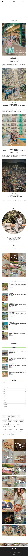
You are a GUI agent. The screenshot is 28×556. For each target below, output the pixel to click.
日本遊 (15, 396)
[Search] (25, 1)
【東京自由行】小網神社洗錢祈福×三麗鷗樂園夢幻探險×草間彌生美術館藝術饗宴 (17, 351)
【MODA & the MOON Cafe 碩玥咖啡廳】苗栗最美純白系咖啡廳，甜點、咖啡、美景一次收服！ (17, 372)
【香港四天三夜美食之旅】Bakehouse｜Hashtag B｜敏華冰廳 (14, 59)
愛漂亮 (14, 389)
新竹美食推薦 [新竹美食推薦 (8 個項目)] (12, 424)
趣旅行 (14, 393)
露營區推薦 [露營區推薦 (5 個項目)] (14, 434)
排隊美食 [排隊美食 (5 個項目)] (4, 421)
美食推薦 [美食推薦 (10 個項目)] (15, 429)
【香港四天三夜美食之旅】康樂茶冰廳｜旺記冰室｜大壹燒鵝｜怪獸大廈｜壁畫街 (14, 105)
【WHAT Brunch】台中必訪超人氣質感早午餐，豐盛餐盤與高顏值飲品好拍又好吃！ (17, 285)
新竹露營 (15, 404)
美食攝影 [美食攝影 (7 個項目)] (21, 429)
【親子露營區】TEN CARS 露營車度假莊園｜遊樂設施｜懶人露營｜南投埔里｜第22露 (17, 323)
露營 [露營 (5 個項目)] (3, 434)
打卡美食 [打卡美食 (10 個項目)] (22, 419)
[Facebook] (15, 248)
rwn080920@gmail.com (15, 241)
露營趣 (14, 400)
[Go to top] (14, 554)
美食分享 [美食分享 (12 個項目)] (10, 429)
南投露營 (15, 402)
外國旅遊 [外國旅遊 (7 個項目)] (14, 416)
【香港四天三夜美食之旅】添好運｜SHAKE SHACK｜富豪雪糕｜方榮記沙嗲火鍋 (14, 150)
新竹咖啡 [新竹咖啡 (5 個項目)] (10, 421)
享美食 (14, 383)
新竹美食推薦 (15, 387)
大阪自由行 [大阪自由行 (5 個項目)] (12, 419)
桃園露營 (15, 406)
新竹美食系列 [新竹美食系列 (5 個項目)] (19, 424)
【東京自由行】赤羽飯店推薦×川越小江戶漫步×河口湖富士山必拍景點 (17, 365)
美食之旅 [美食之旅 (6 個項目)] (4, 429)
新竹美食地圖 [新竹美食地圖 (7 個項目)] (5, 424)
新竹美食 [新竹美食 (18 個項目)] (21, 421)
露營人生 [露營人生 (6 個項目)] (8, 434)
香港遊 (15, 398)
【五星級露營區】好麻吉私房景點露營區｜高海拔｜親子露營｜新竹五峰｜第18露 (17, 314)
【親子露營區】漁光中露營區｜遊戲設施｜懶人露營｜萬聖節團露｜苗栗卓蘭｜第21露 (17, 304)
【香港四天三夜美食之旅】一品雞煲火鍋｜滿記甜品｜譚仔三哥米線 (14, 196)
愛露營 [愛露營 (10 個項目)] (17, 419)
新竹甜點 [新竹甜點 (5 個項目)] (15, 421)
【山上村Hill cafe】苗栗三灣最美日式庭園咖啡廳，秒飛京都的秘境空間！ (17, 333)
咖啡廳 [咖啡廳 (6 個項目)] (9, 416)
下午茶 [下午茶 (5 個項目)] (4, 416)
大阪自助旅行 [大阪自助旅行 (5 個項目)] (5, 419)
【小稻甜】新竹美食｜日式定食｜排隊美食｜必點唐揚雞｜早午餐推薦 (17, 295)
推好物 (14, 391)
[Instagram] (13, 248)
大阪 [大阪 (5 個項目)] (19, 416)
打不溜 (11, 61)
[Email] (15, 548)
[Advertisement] (14, 10)
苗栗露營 (15, 409)
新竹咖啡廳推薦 (15, 385)
